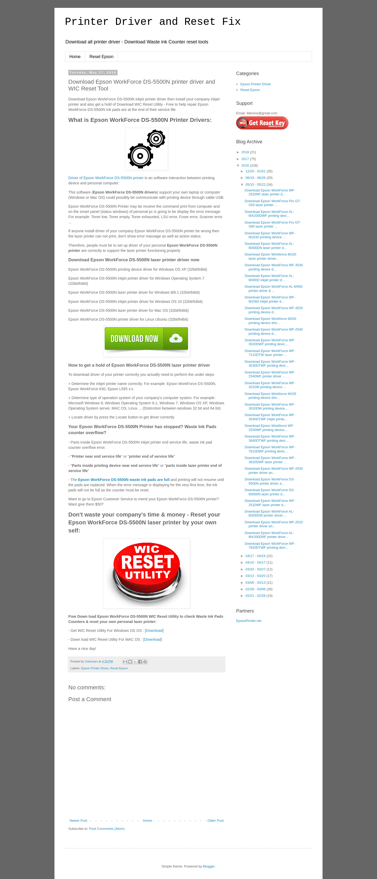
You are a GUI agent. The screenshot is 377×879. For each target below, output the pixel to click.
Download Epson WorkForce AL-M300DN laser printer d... (269, 246)
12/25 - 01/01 (256, 171)
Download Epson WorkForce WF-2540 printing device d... (274, 331)
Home (75, 56)
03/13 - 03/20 (256, 576)
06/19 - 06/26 (256, 178)
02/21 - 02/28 (256, 596)
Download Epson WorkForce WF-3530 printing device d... (274, 267)
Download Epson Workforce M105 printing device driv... (270, 396)
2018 (245, 152)
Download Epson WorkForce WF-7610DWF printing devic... (270, 449)
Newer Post (78, 821)
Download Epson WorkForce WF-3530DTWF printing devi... (270, 364)
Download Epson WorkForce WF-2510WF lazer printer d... (270, 503)
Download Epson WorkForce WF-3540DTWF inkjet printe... (270, 417)
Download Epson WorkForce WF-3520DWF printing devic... (270, 342)
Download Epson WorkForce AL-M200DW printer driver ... (269, 513)
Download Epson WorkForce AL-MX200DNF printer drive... (269, 535)
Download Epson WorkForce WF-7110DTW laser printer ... (270, 353)
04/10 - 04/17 (256, 562)
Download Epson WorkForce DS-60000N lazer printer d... (270, 492)
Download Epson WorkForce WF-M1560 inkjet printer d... (270, 299)
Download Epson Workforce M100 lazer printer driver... (270, 256)
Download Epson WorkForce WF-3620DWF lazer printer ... (270, 460)
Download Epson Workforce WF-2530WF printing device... (269, 428)
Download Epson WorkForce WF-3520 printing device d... (274, 310)
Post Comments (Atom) (107, 829)
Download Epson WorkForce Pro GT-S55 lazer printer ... (273, 203)
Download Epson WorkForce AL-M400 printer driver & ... (273, 289)
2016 (245, 165)
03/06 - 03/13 (256, 583)
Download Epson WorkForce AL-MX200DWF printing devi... (269, 214)
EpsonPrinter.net (248, 621)
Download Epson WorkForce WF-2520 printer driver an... (274, 524)
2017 (245, 159)
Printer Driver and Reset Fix (153, 22)
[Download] (154, 630)
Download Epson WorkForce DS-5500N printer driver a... (270, 481)
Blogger (209, 866)
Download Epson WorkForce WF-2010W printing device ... (270, 385)
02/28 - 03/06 (256, 589)
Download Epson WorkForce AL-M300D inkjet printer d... (269, 278)
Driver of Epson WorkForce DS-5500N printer (105, 178)
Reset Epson (102, 56)
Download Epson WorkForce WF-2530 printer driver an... (274, 471)
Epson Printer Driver (95, 668)
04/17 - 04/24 (256, 556)
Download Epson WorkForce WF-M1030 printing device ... (270, 235)
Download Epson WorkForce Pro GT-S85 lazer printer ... (273, 224)
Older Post (216, 821)
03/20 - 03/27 (256, 569)
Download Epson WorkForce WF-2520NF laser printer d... (270, 192)
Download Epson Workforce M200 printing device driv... (270, 321)
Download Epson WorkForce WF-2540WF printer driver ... (270, 374)
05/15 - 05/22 (256, 184)
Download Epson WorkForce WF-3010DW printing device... (270, 406)
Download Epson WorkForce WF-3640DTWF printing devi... (270, 438)
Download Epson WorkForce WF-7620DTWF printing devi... (270, 546)
